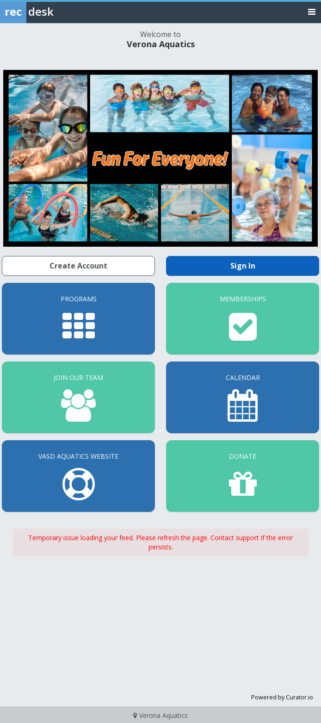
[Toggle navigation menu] (311, 11)
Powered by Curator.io (282, 697)
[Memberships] (242, 319)
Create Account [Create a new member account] (78, 266)
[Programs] (78, 319)
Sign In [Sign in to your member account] (242, 266)
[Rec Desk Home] (51, 11)
